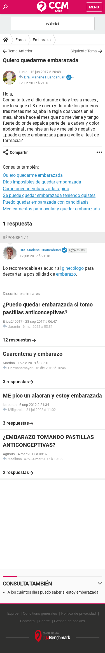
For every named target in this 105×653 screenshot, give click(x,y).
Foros (20, 40)
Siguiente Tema (84, 51)
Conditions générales (40, 613)
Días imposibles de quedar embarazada (42, 182)
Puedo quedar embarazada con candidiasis (45, 202)
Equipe (12, 613)
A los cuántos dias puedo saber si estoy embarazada (53, 592)
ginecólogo (73, 268)
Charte (44, 621)
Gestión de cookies (69, 621)
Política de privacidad (78, 613)
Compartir (19, 152)
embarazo (66, 274)
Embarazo (42, 40)
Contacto (27, 621)
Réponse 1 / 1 (16, 237)
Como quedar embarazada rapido (36, 188)
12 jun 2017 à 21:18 (34, 83)
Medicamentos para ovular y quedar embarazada (51, 209)
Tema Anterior (20, 51)
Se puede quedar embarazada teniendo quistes (49, 195)
